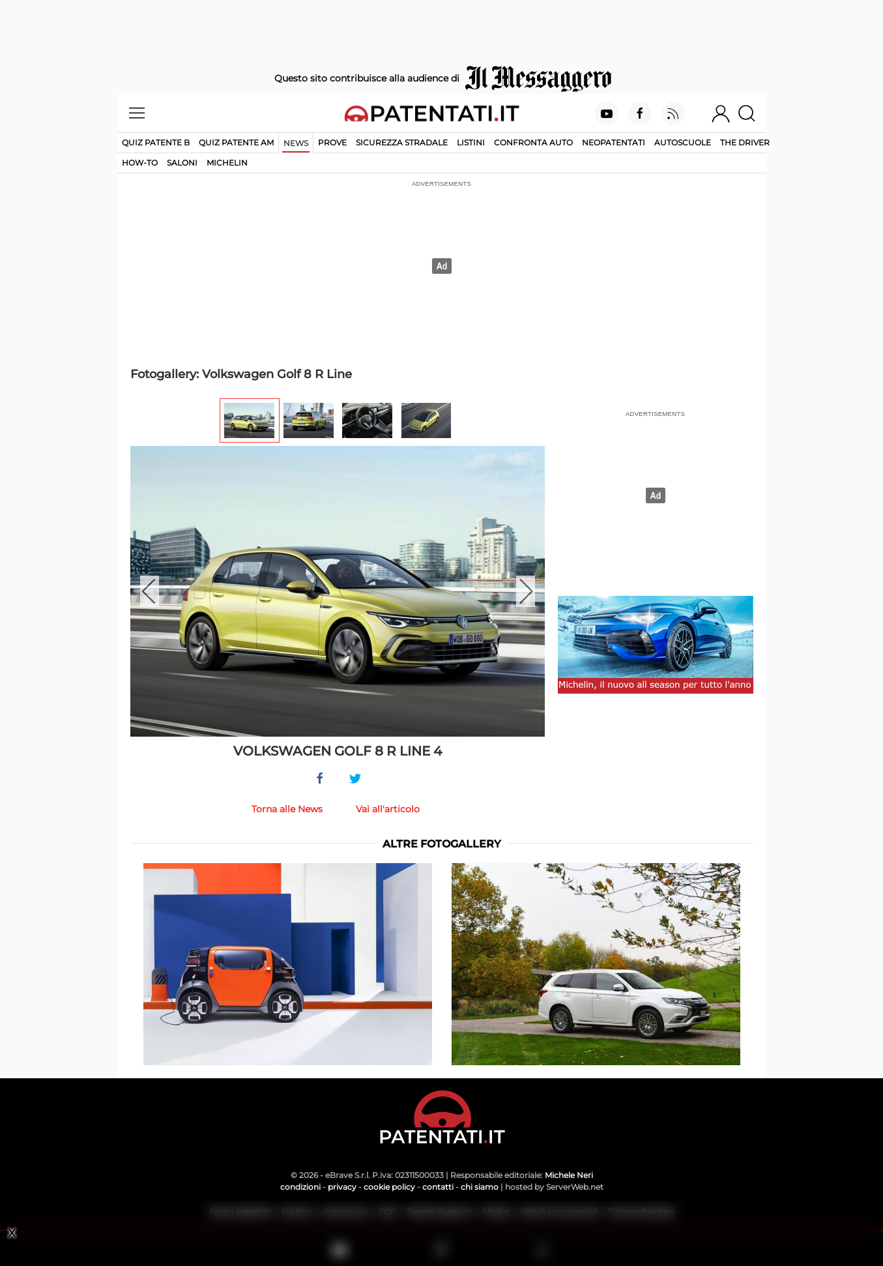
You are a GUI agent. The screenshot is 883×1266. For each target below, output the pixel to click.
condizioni (300, 1187)
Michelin (227, 163)
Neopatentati (613, 142)
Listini (471, 142)
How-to (140, 163)
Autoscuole (682, 142)
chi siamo (480, 1187)
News (295, 143)
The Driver (745, 142)
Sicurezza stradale (402, 142)
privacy (342, 1187)
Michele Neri (569, 1175)
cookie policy (389, 1187)
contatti (438, 1187)
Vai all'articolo (388, 809)
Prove (332, 142)
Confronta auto (533, 142)
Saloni (182, 163)
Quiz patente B (156, 142)
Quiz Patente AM (236, 142)
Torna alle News (287, 809)
